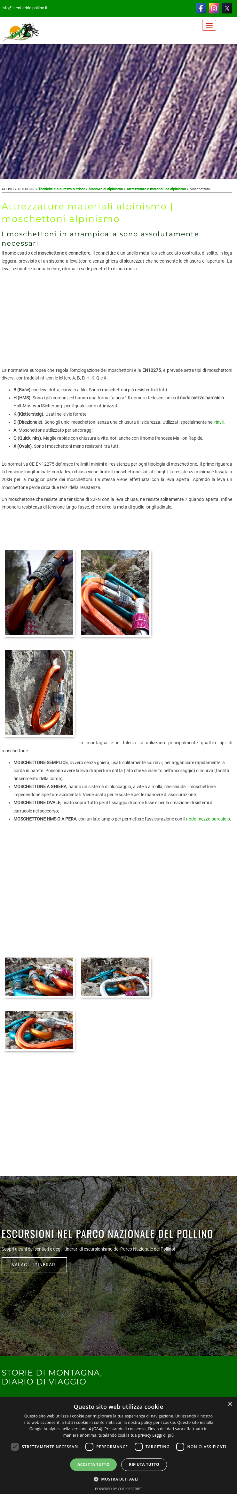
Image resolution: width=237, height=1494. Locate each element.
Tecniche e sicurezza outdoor (61, 189)
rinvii (219, 422)
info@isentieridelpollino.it (24, 7)
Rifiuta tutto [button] (144, 1464)
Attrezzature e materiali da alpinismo (156, 189)
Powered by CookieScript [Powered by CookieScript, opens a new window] (118, 1488)
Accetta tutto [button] (93, 1464)
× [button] (229, 1404)
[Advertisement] (117, 321)
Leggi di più (163, 1435)
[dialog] (118, 1445)
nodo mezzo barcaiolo (208, 818)
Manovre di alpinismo (106, 189)
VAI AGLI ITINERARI (34, 1264)
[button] (119, 1479)
